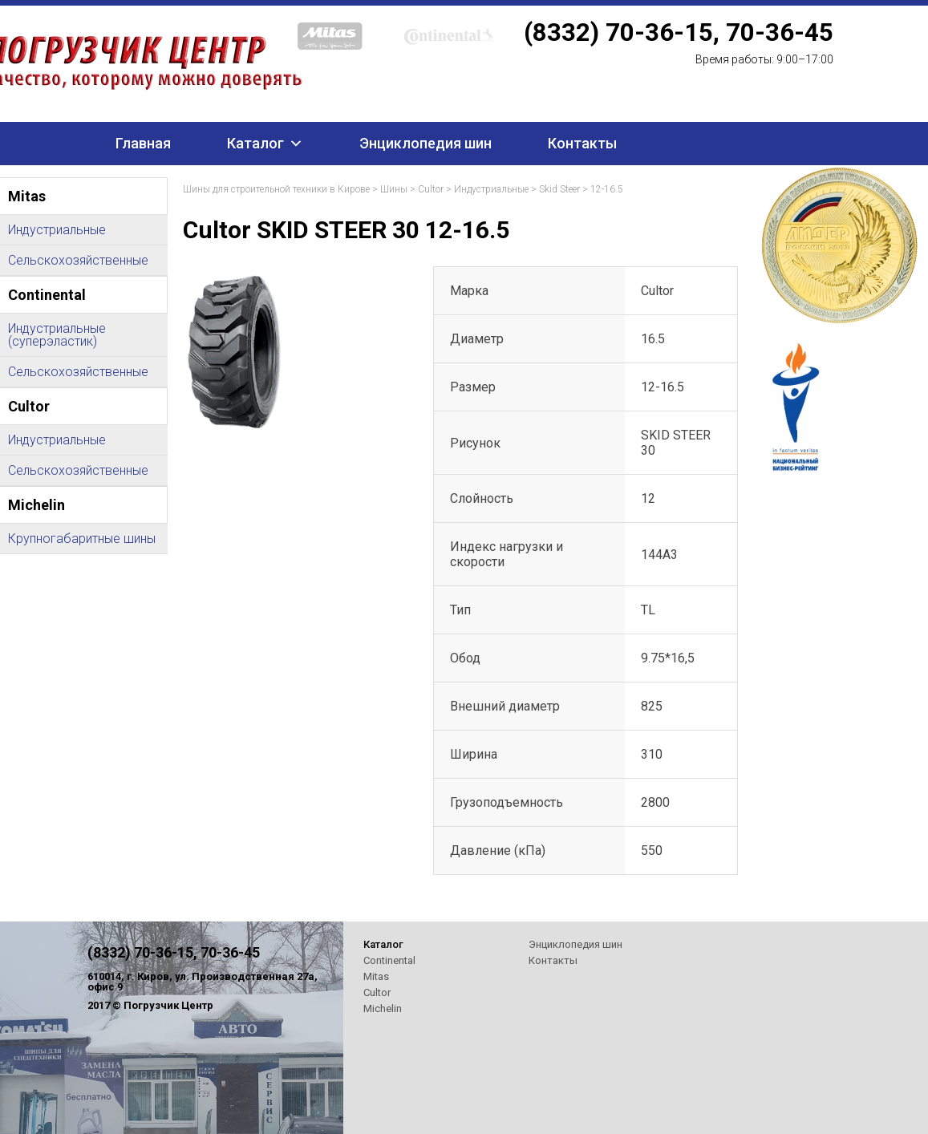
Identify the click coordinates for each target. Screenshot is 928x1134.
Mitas (376, 976)
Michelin (382, 1008)
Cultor (431, 189)
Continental (389, 960)
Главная (143, 143)
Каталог (255, 143)
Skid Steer (559, 189)
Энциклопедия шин (425, 143)
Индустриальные (491, 189)
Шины (393, 189)
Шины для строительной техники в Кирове (276, 189)
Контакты (582, 143)
